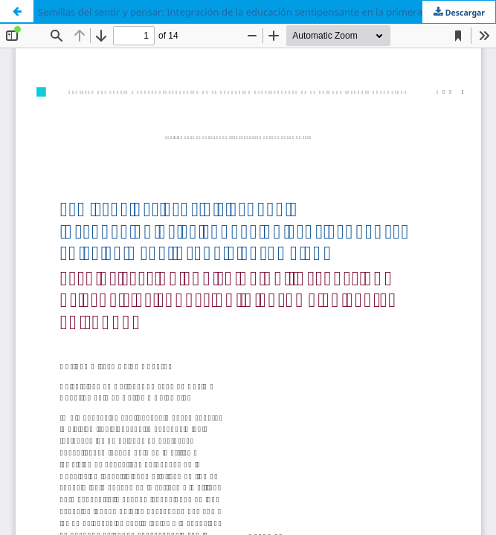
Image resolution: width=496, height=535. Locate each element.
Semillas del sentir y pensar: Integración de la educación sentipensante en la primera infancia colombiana (266, 12)
